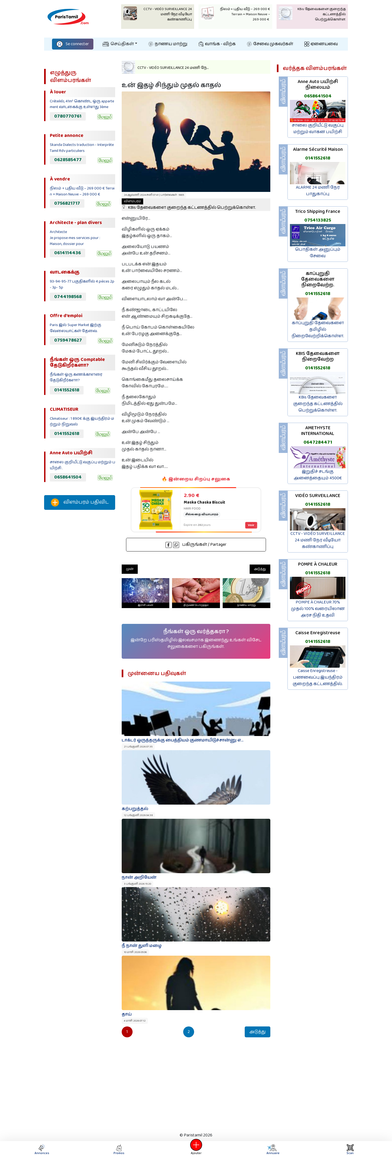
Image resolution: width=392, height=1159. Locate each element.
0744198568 (68, 297)
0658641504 (68, 477)
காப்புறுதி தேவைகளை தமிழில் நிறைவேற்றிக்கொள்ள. (318, 329)
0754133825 (317, 220)
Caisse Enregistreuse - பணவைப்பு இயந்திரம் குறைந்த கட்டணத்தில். (318, 677)
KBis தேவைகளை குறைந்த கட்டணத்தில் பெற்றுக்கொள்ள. (189, 204)
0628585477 (68, 160)
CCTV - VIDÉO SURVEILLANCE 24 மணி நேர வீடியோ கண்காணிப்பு (317, 540)
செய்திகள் (118, 44)
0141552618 (66, 390)
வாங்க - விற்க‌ (217, 44)
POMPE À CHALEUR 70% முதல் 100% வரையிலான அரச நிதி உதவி (318, 609)
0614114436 (67, 253)
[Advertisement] (79, 604)
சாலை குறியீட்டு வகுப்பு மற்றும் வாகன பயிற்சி (318, 128)
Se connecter (72, 44)
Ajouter (196, 1149)
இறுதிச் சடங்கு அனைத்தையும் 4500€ (318, 475)
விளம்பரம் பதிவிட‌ (80, 502)
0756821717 (67, 203)
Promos (119, 1149)
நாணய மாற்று (167, 44)
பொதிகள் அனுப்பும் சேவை (317, 252)
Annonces (42, 1149)
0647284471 (318, 442)
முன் (129, 569)
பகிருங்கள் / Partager (196, 544)
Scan (350, 1149)
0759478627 (68, 340)
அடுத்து (260, 569)
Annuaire (273, 1149)
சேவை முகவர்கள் (270, 44)
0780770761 (67, 116)
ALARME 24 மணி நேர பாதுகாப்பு (318, 190)
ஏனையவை (321, 44)
